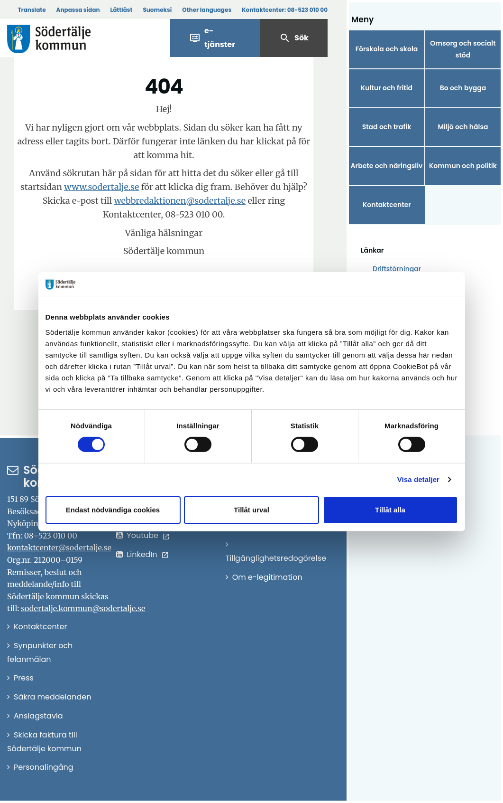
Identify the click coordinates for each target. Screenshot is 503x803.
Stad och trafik (387, 127)
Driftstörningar (397, 269)
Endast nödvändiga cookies (113, 510)
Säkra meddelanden (52, 696)
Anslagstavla (38, 715)
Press (24, 677)
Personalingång (43, 767)
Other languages (206, 10)
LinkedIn (142, 554)
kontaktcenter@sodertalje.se (59, 547)
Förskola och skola (387, 49)
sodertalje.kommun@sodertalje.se (83, 608)
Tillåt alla (390, 510)
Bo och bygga (463, 88)
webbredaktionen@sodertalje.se (180, 200)
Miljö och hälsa (463, 127)
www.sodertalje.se (101, 186)
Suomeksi (157, 10)
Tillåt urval (251, 510)
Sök (294, 38)
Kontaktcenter (387, 204)
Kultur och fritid (386, 88)
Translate (32, 10)
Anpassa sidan (78, 10)
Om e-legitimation (267, 577)
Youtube (142, 535)
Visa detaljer (418, 479)
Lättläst (121, 10)
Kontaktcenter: (285, 10)
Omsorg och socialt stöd (462, 49)
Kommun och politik (463, 165)
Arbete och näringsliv (387, 165)
